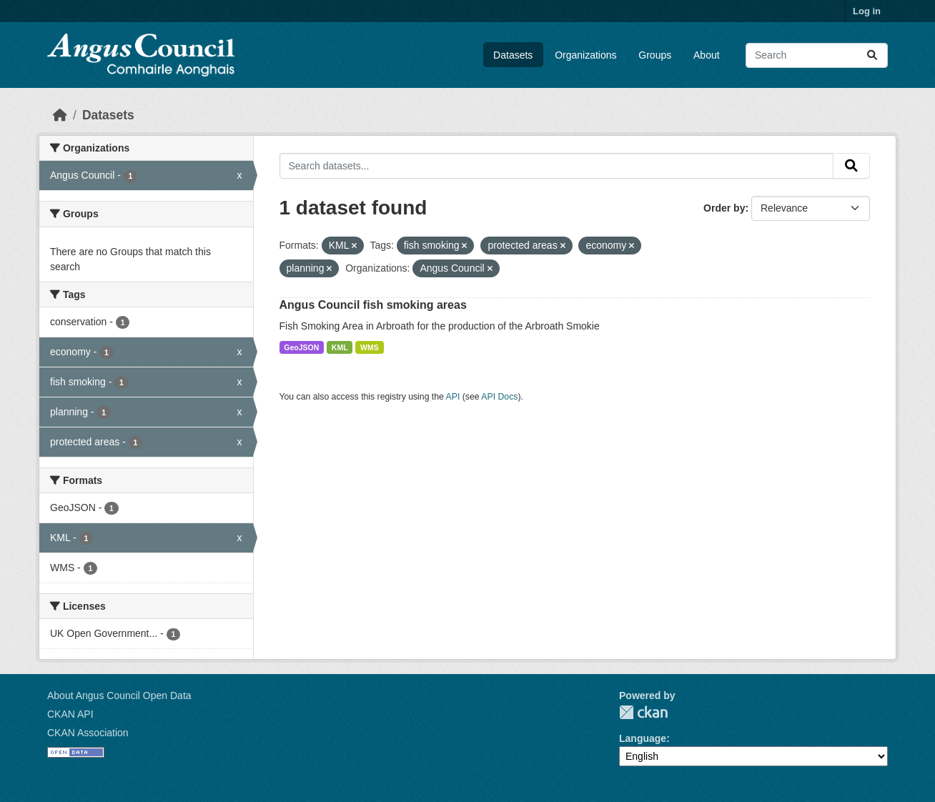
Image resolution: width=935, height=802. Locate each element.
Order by (724, 208)
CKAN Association (88, 732)
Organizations (585, 55)
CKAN (643, 712)
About (706, 55)
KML (340, 347)
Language (642, 738)
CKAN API (70, 714)
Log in (867, 11)
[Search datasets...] (817, 55)
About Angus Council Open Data (119, 695)
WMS (369, 347)
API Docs (499, 397)
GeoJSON (301, 347)
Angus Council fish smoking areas (373, 305)
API (453, 397)
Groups (654, 55)
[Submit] (872, 55)
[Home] (60, 115)
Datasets (513, 55)
